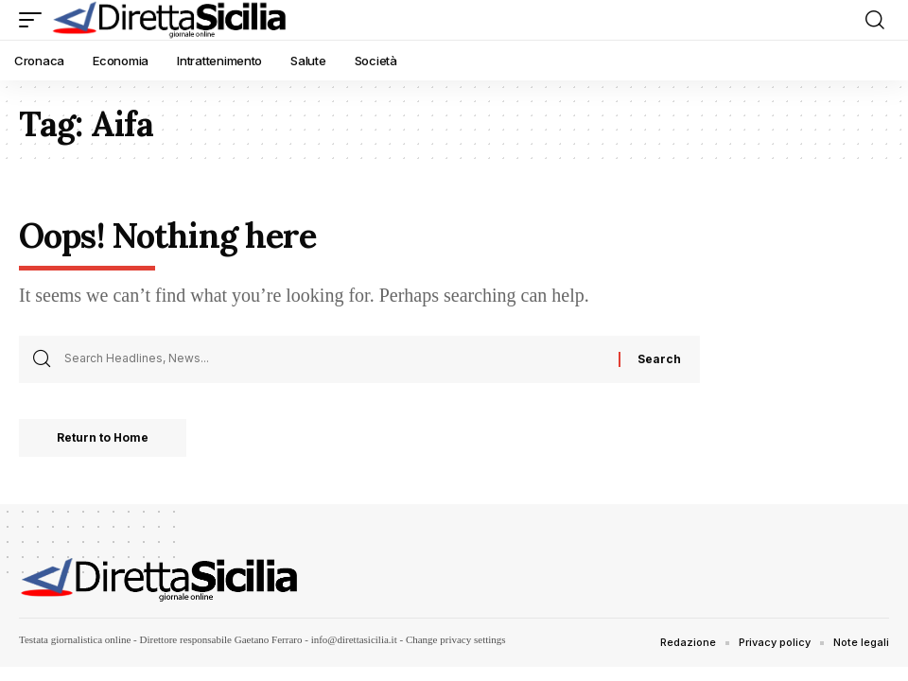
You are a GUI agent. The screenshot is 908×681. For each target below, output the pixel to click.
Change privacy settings (456, 639)
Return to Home (102, 437)
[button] (35, 20)
